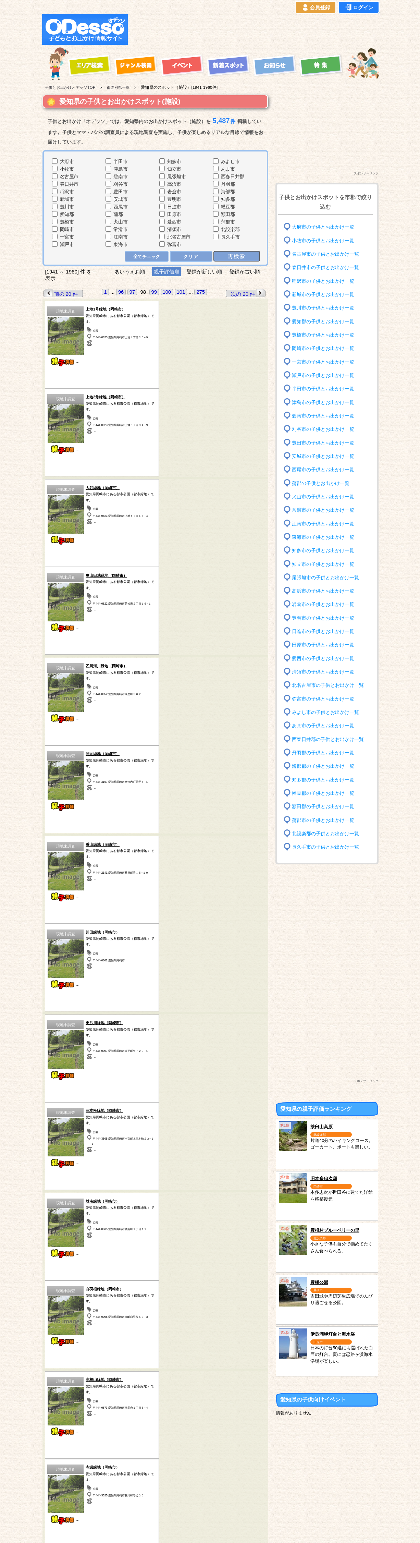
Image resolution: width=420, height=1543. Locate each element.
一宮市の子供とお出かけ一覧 (323, 361)
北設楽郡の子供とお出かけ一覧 (325, 833)
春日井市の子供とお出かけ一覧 (325, 267)
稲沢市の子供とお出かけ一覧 (323, 280)
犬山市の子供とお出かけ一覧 (323, 496)
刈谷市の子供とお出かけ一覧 (323, 429)
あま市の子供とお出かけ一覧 (323, 725)
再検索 (237, 256)
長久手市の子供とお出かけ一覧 (325, 847)
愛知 (63, 1492)
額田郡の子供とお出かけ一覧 (323, 806)
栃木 (143, 1466)
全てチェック (147, 256)
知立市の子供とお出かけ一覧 (323, 564)
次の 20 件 (248, 293)
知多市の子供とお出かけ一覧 (323, 550)
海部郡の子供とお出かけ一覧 (323, 766)
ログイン (358, 7)
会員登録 (315, 7)
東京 (183, 1475)
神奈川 (183, 1484)
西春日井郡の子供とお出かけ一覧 (328, 739)
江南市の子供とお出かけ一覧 (323, 523)
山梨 (223, 1466)
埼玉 (143, 1484)
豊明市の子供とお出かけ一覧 (323, 618)
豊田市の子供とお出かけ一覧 (323, 442)
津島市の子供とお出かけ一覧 (323, 402)
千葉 (183, 1466)
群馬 (103, 1484)
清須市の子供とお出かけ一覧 (323, 672)
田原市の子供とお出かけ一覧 (323, 644)
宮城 (103, 1466)
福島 (103, 1475)
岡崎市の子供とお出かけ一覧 (323, 348)
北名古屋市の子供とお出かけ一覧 (328, 685)
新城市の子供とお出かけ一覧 (323, 294)
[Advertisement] (255, 29)
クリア (191, 256)
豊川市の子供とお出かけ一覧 (323, 308)
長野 (223, 1484)
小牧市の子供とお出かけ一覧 (323, 240)
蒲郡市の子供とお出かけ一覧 (323, 820)
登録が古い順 (245, 272)
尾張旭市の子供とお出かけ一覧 (325, 577)
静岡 (223, 1475)
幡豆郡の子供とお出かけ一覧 (323, 793)
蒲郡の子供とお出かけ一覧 (320, 483)
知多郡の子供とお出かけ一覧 (323, 779)
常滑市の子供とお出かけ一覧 (323, 510)
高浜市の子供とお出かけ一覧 (323, 591)
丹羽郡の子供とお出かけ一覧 (323, 752)
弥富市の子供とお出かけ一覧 (323, 698)
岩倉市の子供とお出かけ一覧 (323, 604)
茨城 (143, 1475)
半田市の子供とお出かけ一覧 (323, 388)
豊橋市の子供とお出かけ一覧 (323, 335)
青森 (63, 1466)
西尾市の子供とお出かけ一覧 (323, 469)
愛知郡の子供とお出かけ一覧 (323, 321)
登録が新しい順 (204, 272)
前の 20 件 (61, 293)
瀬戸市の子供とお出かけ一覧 (323, 375)
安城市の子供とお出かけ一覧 (323, 456)
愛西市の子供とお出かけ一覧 (323, 658)
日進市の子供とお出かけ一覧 (323, 631)
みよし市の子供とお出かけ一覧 (325, 712)
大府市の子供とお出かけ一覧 (323, 227)
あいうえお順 (129, 272)
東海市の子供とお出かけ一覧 (323, 537)
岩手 (63, 1475)
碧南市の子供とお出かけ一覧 (323, 415)
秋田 (63, 1484)
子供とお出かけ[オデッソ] (182, 1529)
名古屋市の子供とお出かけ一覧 (325, 254)
